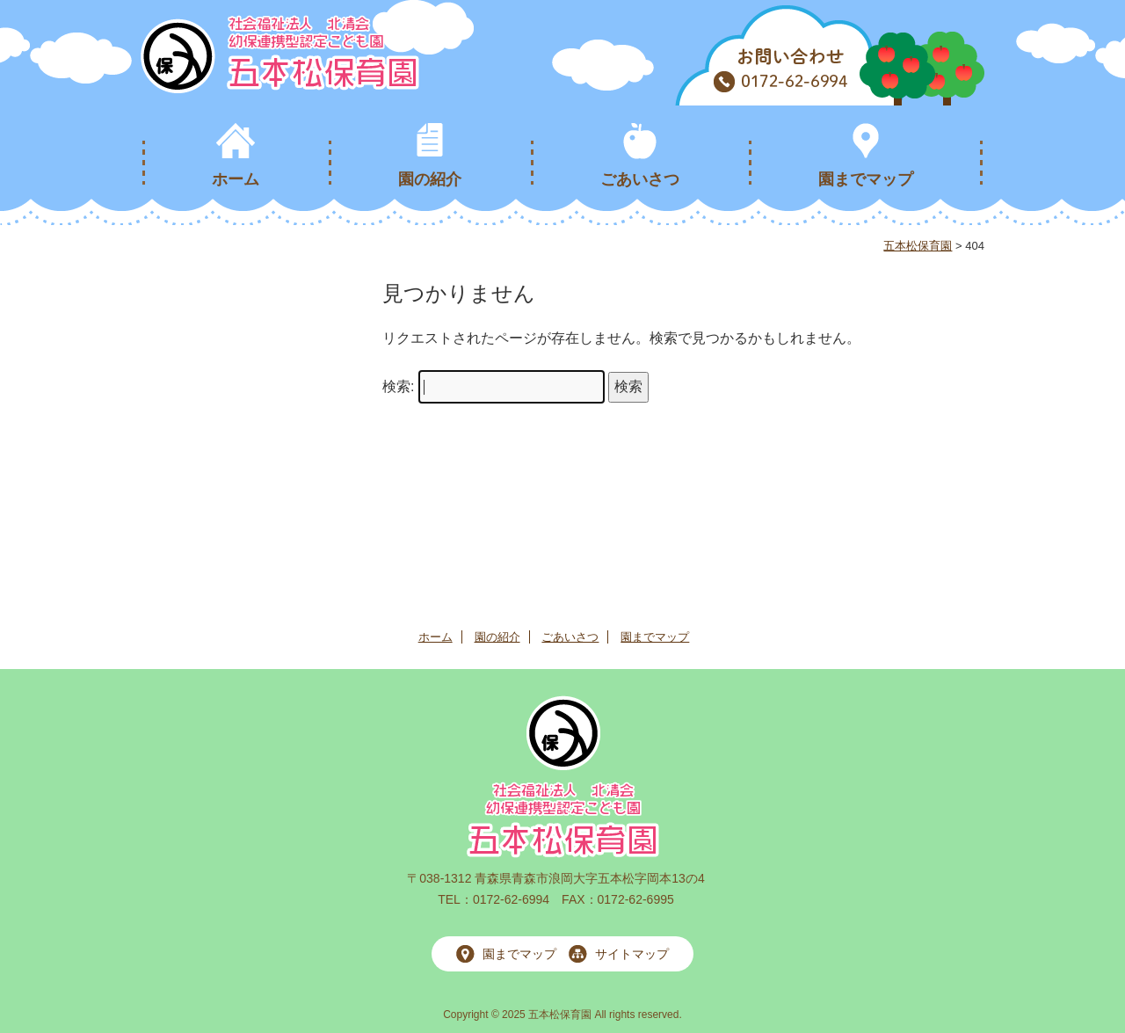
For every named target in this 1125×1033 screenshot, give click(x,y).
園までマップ (865, 179)
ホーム (235, 179)
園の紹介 (429, 179)
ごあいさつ (639, 179)
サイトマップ (632, 954)
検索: (398, 386)
